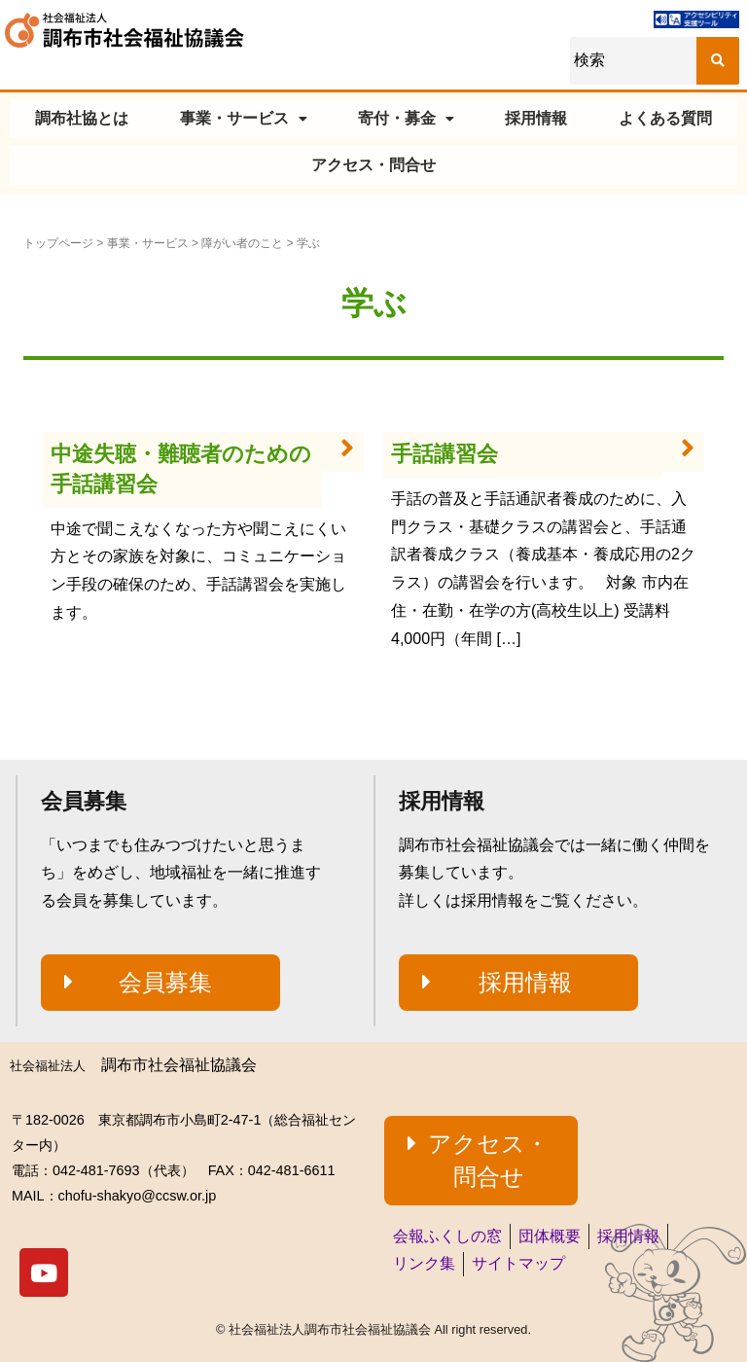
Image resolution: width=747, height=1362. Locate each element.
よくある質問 (665, 118)
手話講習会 (444, 454)
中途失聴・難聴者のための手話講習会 (181, 469)
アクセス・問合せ (373, 165)
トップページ (58, 243)
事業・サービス (243, 118)
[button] (160, 982)
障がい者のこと (242, 243)
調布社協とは (81, 118)
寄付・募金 (406, 118)
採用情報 (536, 118)
